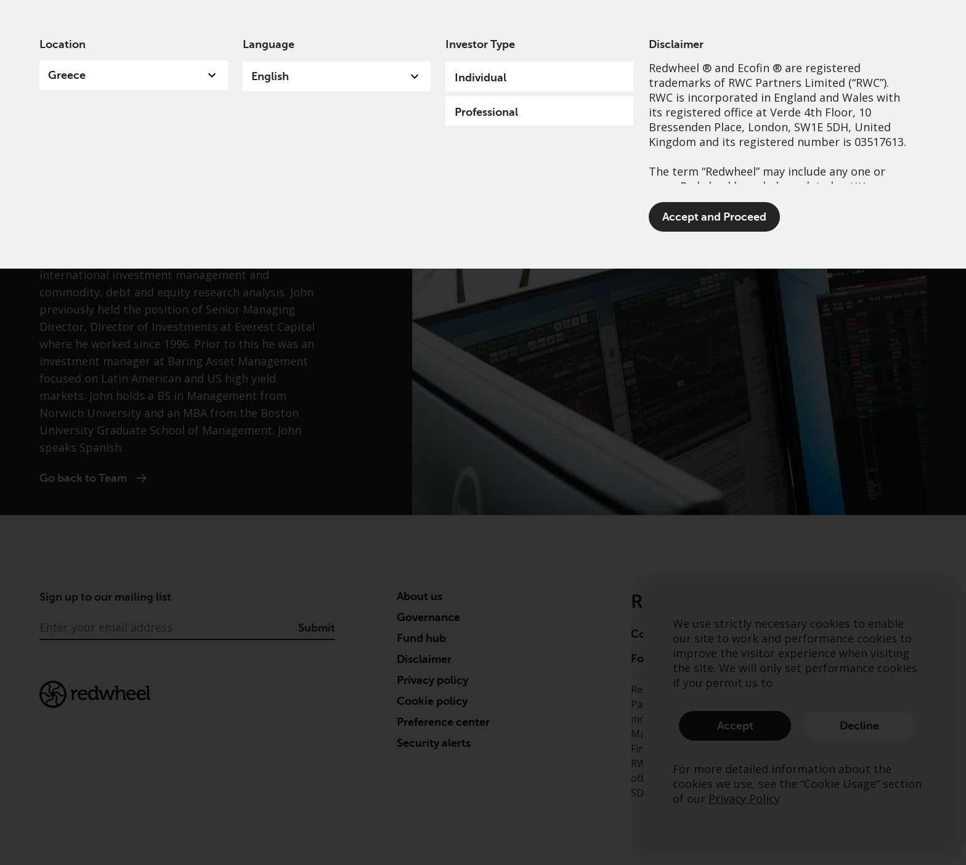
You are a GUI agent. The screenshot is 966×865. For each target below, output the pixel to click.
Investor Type (480, 44)
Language (268, 44)
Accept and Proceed (714, 217)
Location (62, 44)
